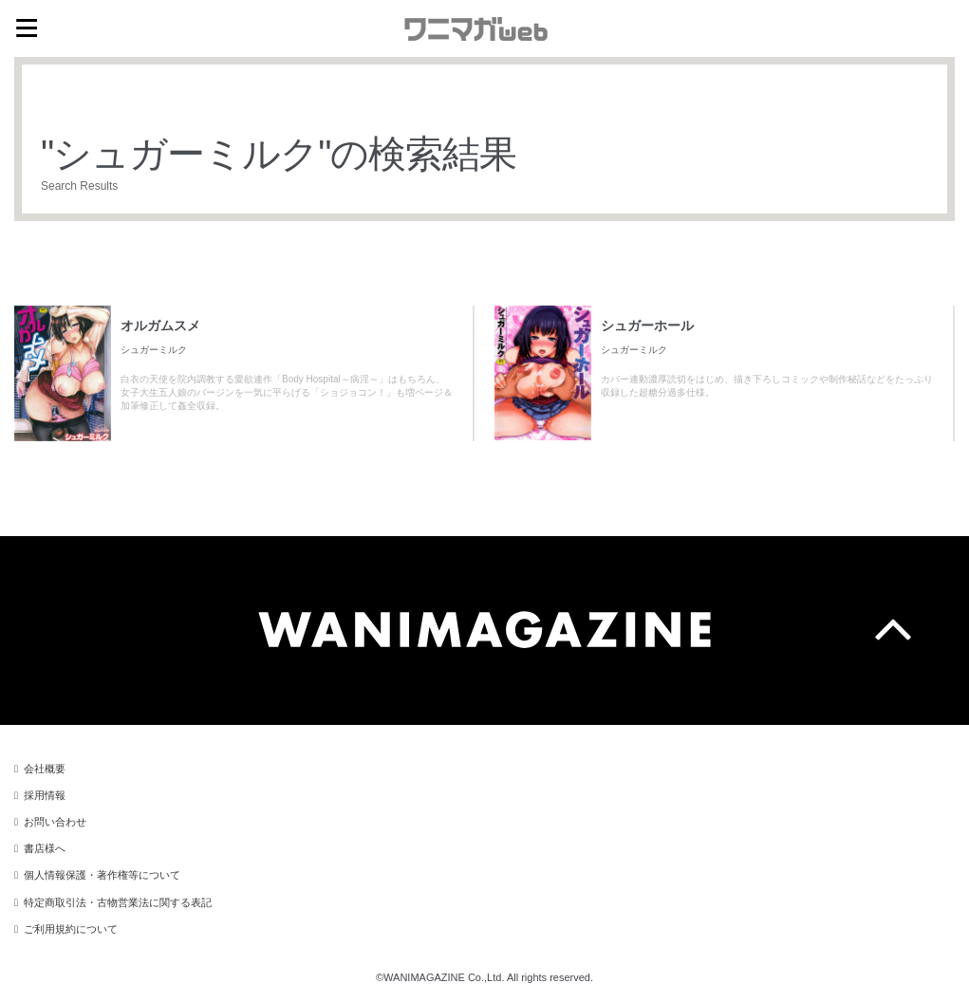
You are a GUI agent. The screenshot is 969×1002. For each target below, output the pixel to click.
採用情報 (44, 795)
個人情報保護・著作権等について (102, 875)
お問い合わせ (55, 821)
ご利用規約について (71, 929)
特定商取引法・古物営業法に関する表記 (118, 902)
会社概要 (44, 768)
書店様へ (44, 848)
